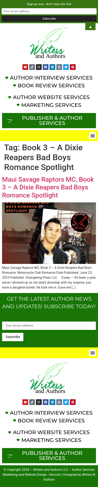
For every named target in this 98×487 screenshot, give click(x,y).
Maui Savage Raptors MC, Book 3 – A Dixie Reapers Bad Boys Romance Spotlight (48, 187)
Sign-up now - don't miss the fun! (49, 4)
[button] (92, 135)
